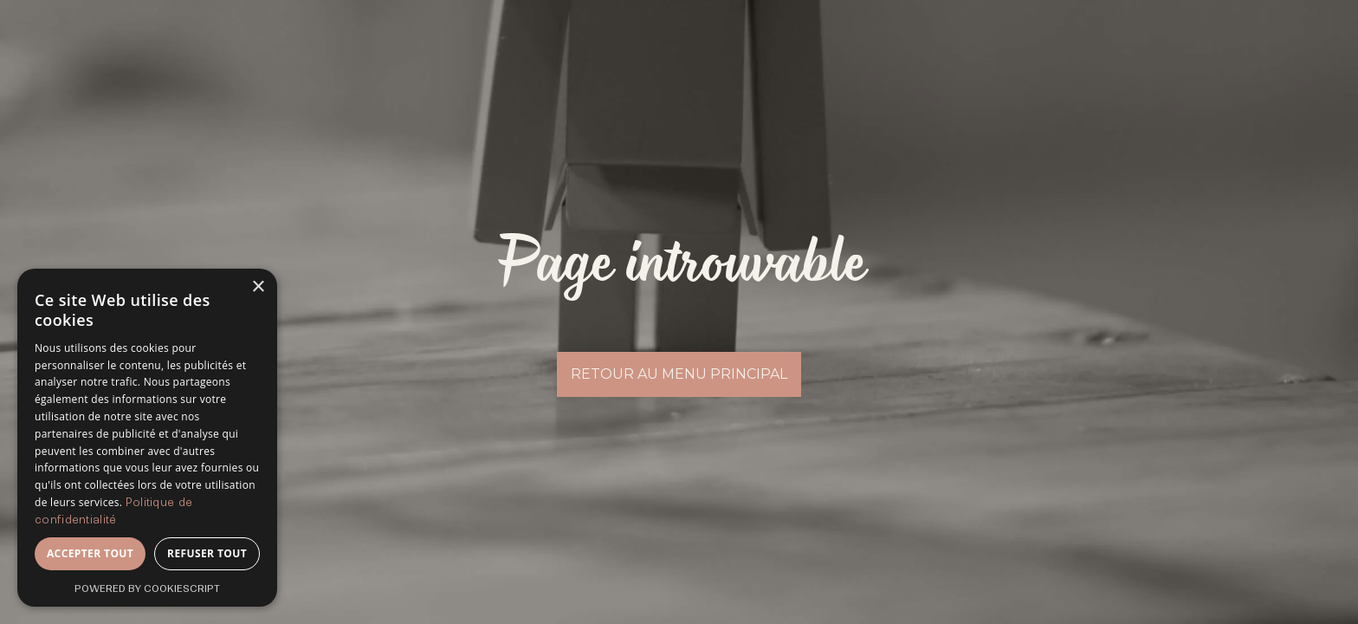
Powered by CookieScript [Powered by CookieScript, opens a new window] (147, 588)
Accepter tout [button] (90, 553)
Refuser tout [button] (207, 553)
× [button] (257, 287)
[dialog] (147, 438)
